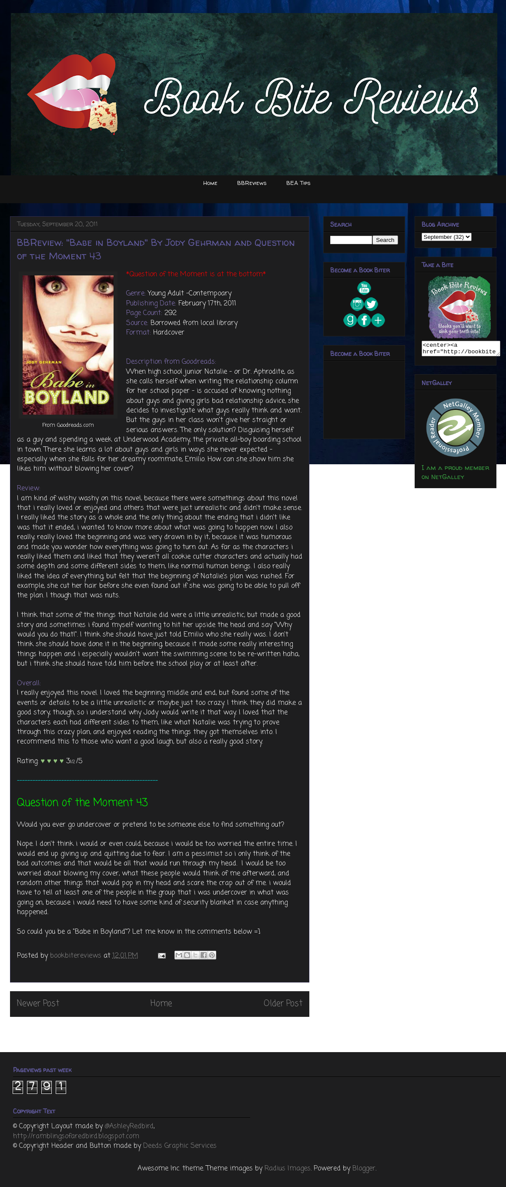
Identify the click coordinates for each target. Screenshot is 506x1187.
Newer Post (38, 1003)
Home (210, 183)
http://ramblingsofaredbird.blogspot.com (76, 1136)
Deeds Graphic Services (180, 1146)
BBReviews (252, 183)
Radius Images (288, 1169)
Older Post (283, 1003)
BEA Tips (298, 183)
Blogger (363, 1169)
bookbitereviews (77, 956)
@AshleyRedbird (129, 1126)
